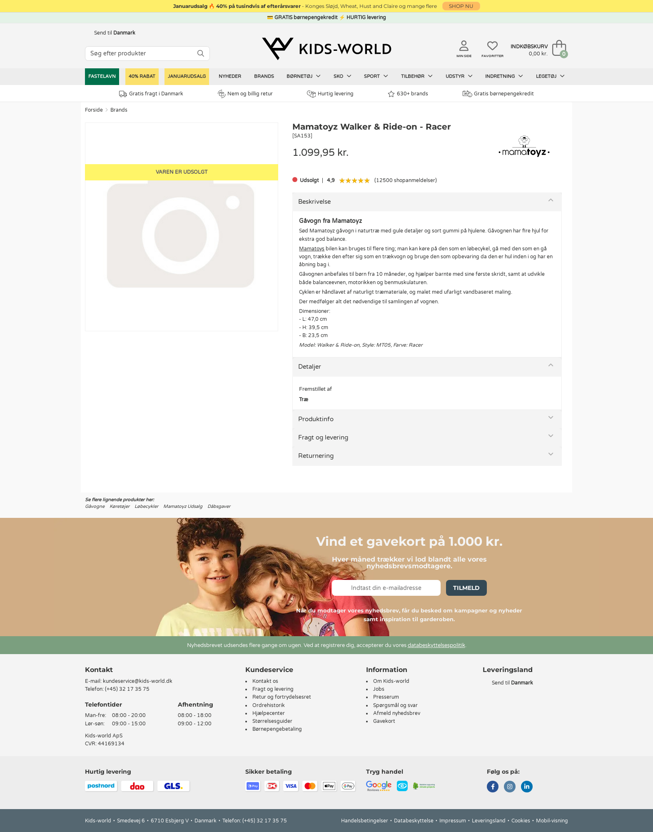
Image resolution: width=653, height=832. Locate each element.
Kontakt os (265, 681)
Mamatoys (311, 249)
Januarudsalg (187, 76)
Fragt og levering (323, 437)
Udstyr (459, 76)
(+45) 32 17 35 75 (127, 689)
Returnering (316, 456)
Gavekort (384, 721)
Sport (376, 76)
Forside (94, 110)
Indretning (504, 76)
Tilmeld (466, 588)
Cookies (520, 821)
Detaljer (309, 366)
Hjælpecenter (268, 713)
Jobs (378, 689)
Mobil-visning (552, 821)
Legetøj (550, 76)
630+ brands (408, 94)
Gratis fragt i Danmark (151, 94)
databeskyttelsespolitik (436, 645)
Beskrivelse (314, 201)
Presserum (386, 697)
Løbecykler (146, 506)
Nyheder (230, 76)
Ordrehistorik (268, 705)
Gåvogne (95, 506)
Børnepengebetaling (277, 729)
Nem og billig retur (245, 94)
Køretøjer (120, 506)
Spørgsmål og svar (395, 705)
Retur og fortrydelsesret (281, 697)
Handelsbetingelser (364, 821)
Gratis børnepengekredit (498, 93)
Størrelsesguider (272, 721)
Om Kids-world (391, 681)
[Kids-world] (326, 48)
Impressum (452, 821)
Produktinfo (316, 419)
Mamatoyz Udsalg (182, 506)
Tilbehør (417, 76)
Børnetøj (304, 76)
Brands (264, 76)
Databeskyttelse (414, 821)
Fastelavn (102, 76)
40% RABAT (142, 76)
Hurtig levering (330, 93)
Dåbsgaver (218, 506)
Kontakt (99, 670)
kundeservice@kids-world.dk (137, 681)
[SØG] (200, 53)
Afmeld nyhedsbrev (396, 713)
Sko (342, 76)
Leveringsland (489, 821)
